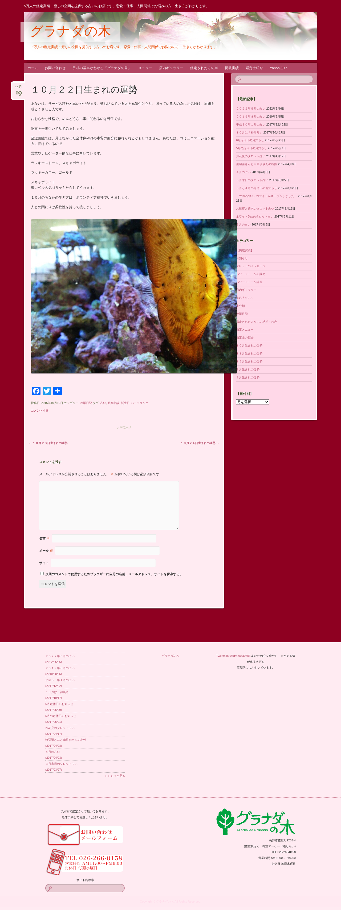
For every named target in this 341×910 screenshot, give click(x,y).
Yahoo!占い (278, 68)
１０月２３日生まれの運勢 (48, 443)
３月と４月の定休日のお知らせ (256, 188)
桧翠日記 (86, 402)
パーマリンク (139, 402)
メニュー (145, 68)
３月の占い (243, 224)
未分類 (240, 305)
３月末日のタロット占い (252, 180)
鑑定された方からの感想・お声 (256, 321)
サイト (44, 563)
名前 (44, 538)
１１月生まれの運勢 (249, 353)
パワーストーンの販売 (250, 273)
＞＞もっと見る (115, 775)
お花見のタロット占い (250, 156)
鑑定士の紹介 (245, 337)
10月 (18, 89)
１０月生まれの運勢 (249, 345)
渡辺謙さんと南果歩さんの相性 (256, 164)
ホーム (32, 68)
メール (46, 551)
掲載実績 (232, 68)
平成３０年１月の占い (250, 124)
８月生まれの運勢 (247, 369)
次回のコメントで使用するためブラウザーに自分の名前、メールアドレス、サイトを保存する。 (114, 574)
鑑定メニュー (245, 329)
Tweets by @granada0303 (233, 655)
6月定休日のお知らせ (250, 140)
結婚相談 (113, 402)
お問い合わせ (55, 68)
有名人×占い (244, 297)
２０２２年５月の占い (250, 108)
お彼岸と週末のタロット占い (255, 208)
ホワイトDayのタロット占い (255, 216)
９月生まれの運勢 (247, 377)
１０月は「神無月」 (249, 132)
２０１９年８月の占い (250, 116)
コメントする (39, 410)
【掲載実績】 (245, 250)
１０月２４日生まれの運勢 (199, 443)
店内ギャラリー (171, 68)
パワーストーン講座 (249, 281)
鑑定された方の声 (204, 68)
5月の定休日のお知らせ (251, 148)
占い (103, 402)
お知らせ (242, 258)
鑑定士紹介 (254, 68)
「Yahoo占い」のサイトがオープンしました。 (266, 196)
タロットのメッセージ (250, 266)
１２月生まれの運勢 (249, 361)
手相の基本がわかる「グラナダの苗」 (101, 68)
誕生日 (125, 402)
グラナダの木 (70, 32)
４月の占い (243, 172)
